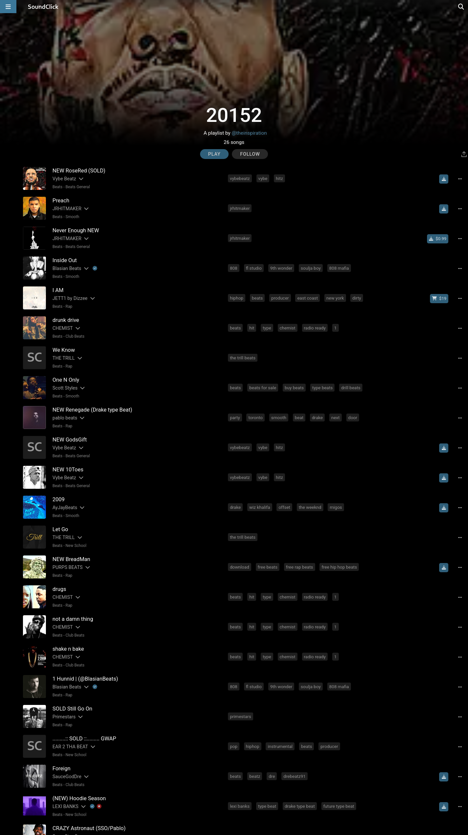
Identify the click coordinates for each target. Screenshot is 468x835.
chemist (287, 327)
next (335, 417)
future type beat (338, 806)
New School (76, 545)
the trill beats (242, 357)
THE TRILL (63, 358)
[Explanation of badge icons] (95, 268)
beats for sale (262, 387)
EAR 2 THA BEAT (70, 747)
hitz (279, 178)
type (267, 327)
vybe (263, 178)
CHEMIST (62, 328)
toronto (255, 417)
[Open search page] (461, 6)
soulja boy (311, 268)
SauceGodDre (66, 776)
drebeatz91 (294, 776)
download (239, 567)
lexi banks (240, 806)
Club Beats (75, 336)
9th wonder (281, 268)
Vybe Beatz (64, 179)
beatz (254, 776)
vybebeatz (240, 178)
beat (299, 417)
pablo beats (64, 418)
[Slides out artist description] (80, 179)
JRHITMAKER (66, 209)
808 (233, 268)
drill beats (350, 387)
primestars (240, 716)
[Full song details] (459, 179)
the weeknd (310, 507)
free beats (267, 567)
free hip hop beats (339, 567)
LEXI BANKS (65, 806)
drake (317, 417)
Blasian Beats (66, 268)
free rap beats (299, 567)
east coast (307, 298)
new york (335, 298)
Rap (69, 306)
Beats (57, 187)
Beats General (78, 187)
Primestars (64, 717)
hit (251, 327)
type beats (322, 387)
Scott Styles (64, 388)
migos (336, 507)
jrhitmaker (240, 208)
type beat (267, 806)
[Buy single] (437, 238)
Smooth (72, 216)
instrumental (280, 746)
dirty (356, 298)
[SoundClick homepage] (43, 6)
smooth (278, 417)
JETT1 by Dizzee (70, 298)
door (352, 417)
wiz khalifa (259, 507)
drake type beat (300, 806)
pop (233, 746)
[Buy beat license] (439, 298)
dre (272, 776)
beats (257, 298)
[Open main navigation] (8, 6)
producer (280, 298)
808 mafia (339, 268)
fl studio (254, 268)
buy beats (294, 387)
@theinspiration (249, 133)
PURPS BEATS (67, 567)
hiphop (236, 298)
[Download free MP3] (443, 179)
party (235, 417)
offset (284, 507)
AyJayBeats (64, 507)
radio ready (315, 327)
